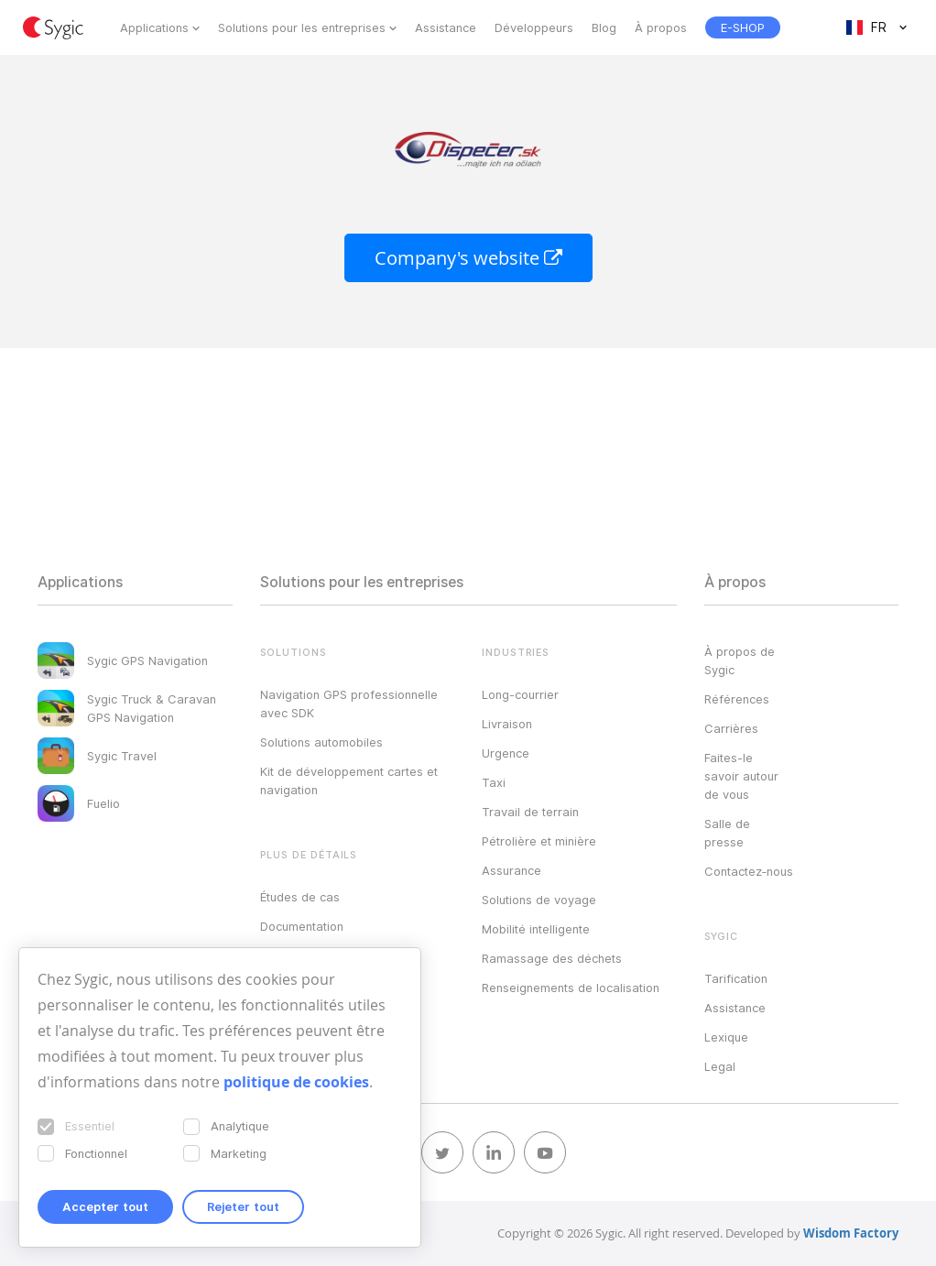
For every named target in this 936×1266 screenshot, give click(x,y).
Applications (154, 27)
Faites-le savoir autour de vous (741, 776)
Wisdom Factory (850, 1233)
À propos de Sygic (739, 660)
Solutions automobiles (321, 742)
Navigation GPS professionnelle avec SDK (349, 703)
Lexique (726, 1037)
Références (736, 699)
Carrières (731, 728)
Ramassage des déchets (552, 958)
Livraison (507, 723)
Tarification (735, 978)
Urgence (505, 753)
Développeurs (534, 27)
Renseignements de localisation (570, 987)
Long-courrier (520, 694)
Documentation (301, 926)
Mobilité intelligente (536, 929)
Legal (719, 1066)
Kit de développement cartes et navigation (349, 780)
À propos (661, 27)
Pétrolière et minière (539, 841)
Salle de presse (727, 832)
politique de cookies (296, 1082)
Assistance (445, 27)
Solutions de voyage (539, 899)
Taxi (494, 782)
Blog (604, 27)
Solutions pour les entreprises (302, 27)
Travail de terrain (530, 811)
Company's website (468, 258)
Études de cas (300, 896)
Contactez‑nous (748, 871)
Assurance (511, 870)
